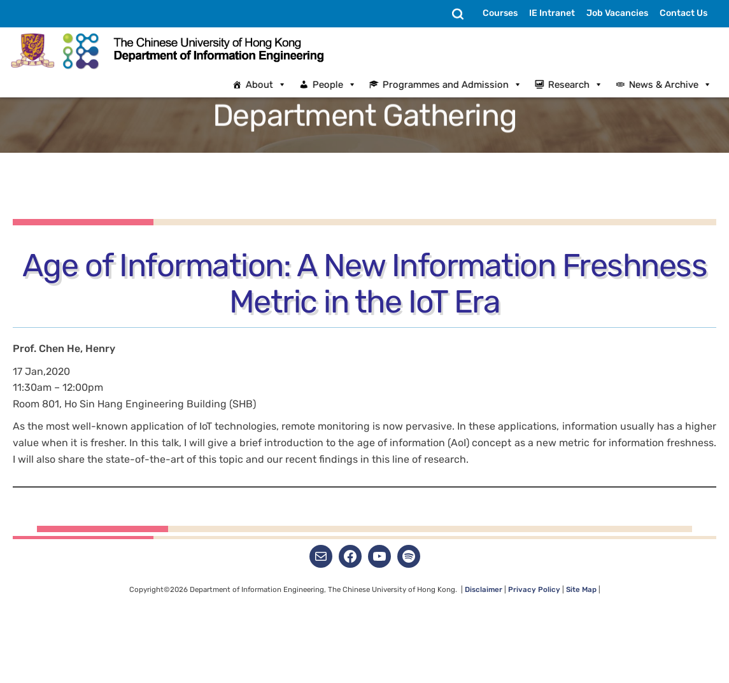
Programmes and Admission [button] (460, 84)
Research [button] (583, 84)
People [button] (343, 84)
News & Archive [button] (678, 84)
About (274, 84)
